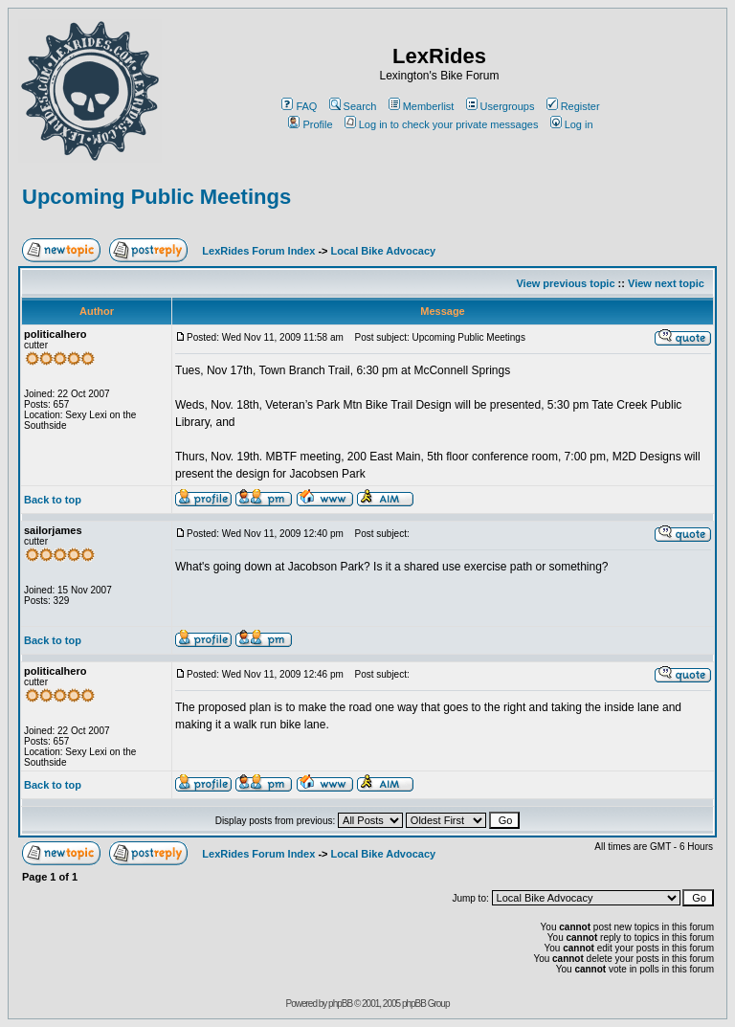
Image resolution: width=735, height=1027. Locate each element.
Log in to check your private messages (442, 124)
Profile (310, 124)
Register (573, 106)
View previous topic (565, 283)
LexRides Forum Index (258, 251)
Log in (571, 124)
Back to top (52, 499)
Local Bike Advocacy (383, 251)
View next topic (666, 283)
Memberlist (422, 106)
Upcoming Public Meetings (156, 197)
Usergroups (500, 106)
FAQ (299, 106)
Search (353, 106)
